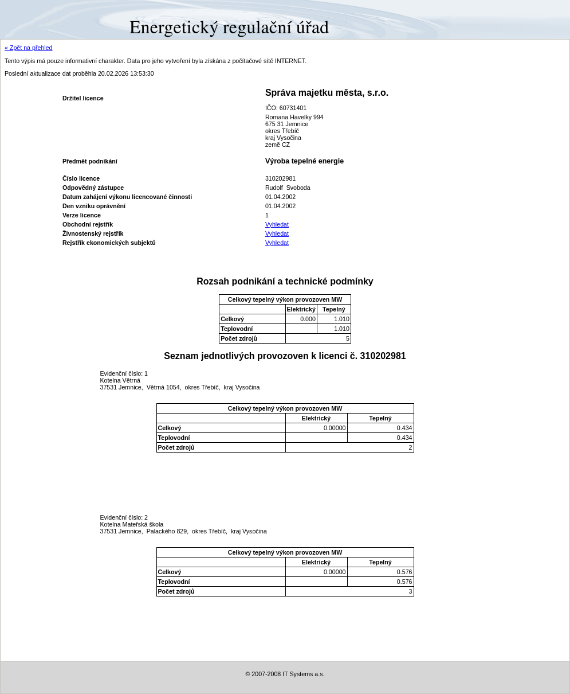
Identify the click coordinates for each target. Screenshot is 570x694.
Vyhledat (277, 224)
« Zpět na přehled (29, 47)
